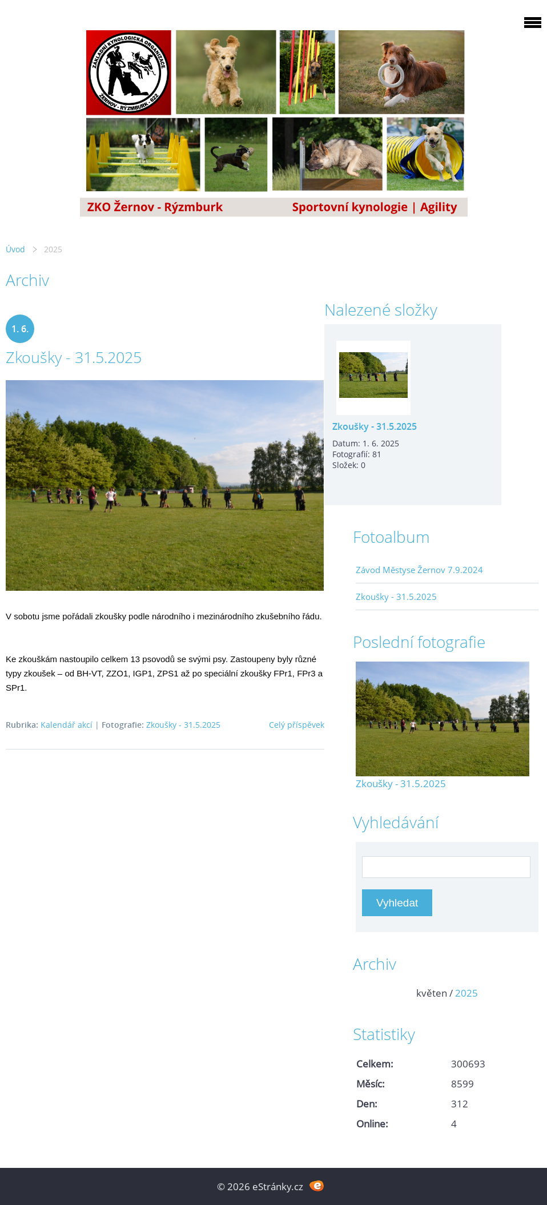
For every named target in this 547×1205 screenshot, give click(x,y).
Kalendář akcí (66, 724)
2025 (466, 993)
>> (526, 993)
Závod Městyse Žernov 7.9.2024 (419, 569)
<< (368, 993)
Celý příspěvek (296, 724)
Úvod (15, 249)
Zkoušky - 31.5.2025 (74, 357)
